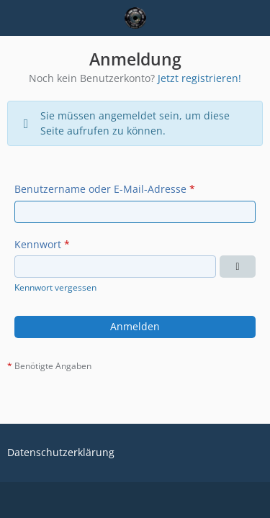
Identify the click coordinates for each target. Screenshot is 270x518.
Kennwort (37, 244)
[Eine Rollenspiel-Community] (135, 18)
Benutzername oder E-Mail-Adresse (100, 189)
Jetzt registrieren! (199, 78)
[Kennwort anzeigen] (238, 266)
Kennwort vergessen (55, 287)
